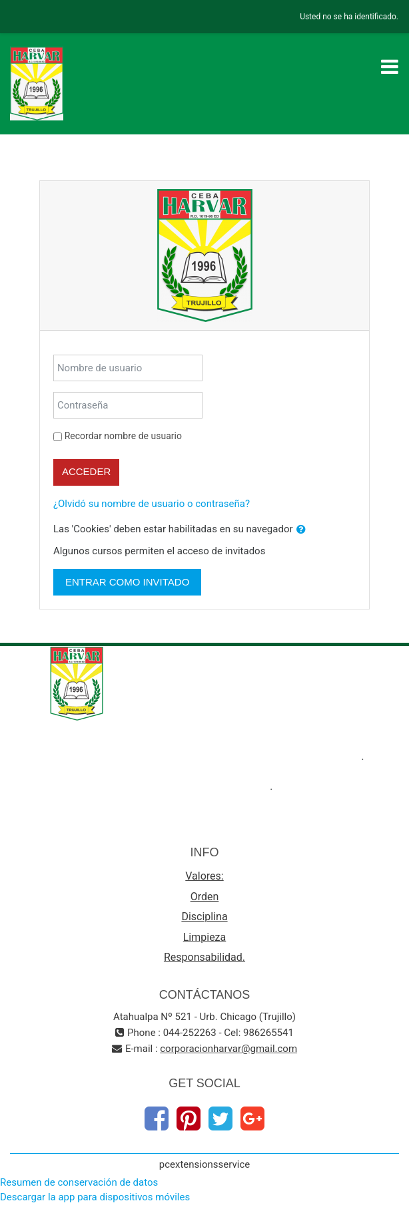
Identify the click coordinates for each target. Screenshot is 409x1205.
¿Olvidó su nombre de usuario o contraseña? (151, 504)
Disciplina (204, 916)
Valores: (204, 876)
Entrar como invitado (127, 582)
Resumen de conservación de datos (79, 1182)
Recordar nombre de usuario (123, 435)
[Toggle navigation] (389, 66)
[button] (301, 530)
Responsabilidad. (204, 957)
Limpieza (204, 937)
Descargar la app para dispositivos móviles (95, 1197)
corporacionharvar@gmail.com (228, 1049)
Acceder (86, 471)
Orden (205, 896)
